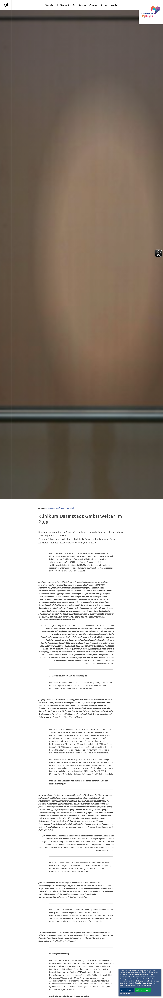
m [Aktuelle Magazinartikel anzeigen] (6, 5)
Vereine (114, 5)
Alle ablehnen (127, 990)
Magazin (49, 5)
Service (104, 5)
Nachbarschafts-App (87, 5)
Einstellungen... (125, 994)
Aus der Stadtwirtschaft (52, 508)
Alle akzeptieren (143, 990)
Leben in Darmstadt (67, 508)
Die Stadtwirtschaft (66, 5)
